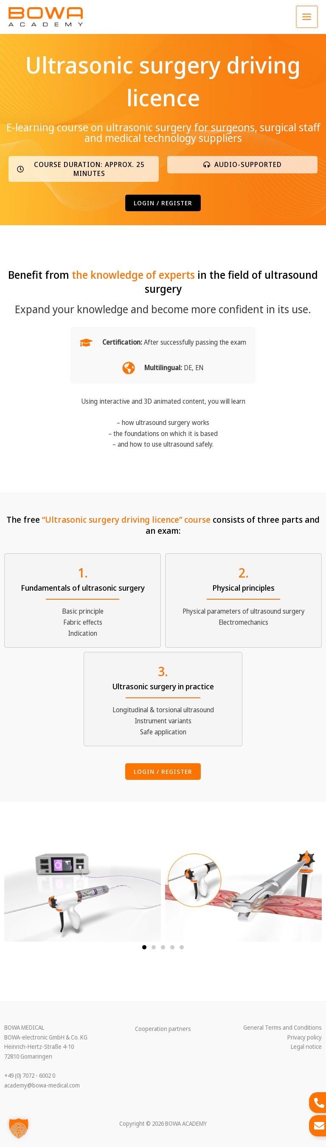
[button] (83, 169)
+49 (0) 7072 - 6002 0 (29, 1075)
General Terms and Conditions (282, 1027)
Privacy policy (304, 1037)
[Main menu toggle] (307, 16)
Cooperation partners (163, 1029)
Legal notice (306, 1046)
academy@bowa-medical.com (42, 1085)
